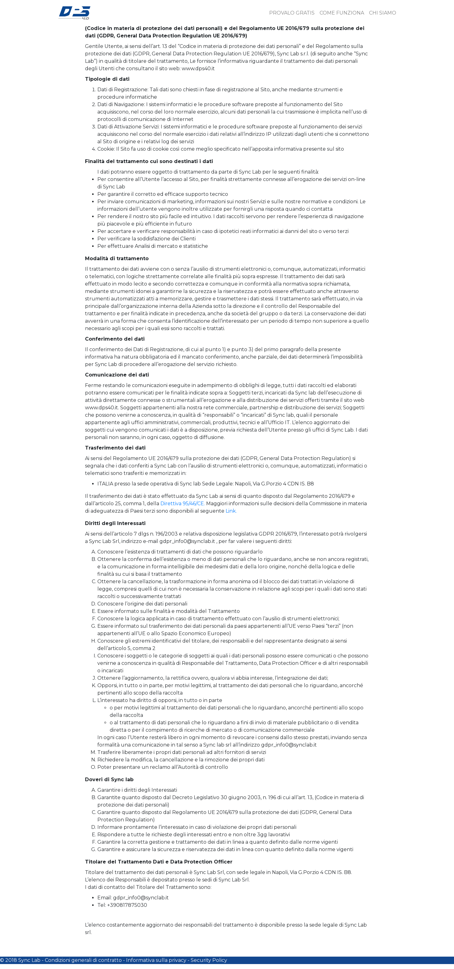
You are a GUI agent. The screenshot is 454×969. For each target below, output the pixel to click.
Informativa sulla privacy (156, 960)
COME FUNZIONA (342, 13)
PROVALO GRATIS (292, 13)
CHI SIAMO (382, 13)
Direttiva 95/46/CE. (182, 503)
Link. (231, 511)
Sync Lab (29, 960)
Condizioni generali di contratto (83, 960)
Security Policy (209, 960)
